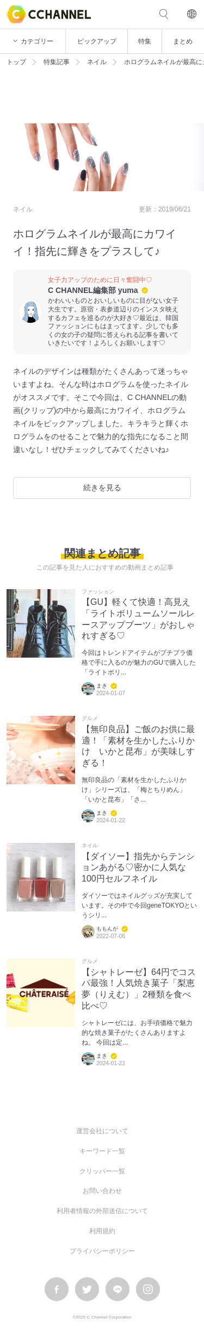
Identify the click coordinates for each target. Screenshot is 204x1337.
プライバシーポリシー (102, 1251)
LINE (117, 1289)
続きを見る (102, 487)
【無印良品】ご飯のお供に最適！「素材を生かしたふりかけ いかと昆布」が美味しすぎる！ (138, 745)
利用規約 (102, 1231)
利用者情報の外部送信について (102, 1211)
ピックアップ (96, 41)
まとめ (183, 41)
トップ (16, 62)
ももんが (107, 929)
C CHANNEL (49, 14)
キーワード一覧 (102, 1151)
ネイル (97, 62)
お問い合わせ (102, 1191)
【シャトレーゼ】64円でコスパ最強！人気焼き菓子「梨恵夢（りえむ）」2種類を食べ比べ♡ (139, 988)
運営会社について (102, 1131)
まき (101, 686)
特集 (144, 41)
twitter (87, 1289)
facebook (57, 1289)
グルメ (90, 718)
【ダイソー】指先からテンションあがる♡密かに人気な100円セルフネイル (138, 868)
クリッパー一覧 (102, 1171)
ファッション (98, 592)
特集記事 (57, 62)
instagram (148, 1289)
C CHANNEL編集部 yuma (93, 290)
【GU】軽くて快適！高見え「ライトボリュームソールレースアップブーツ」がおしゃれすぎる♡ (138, 618)
